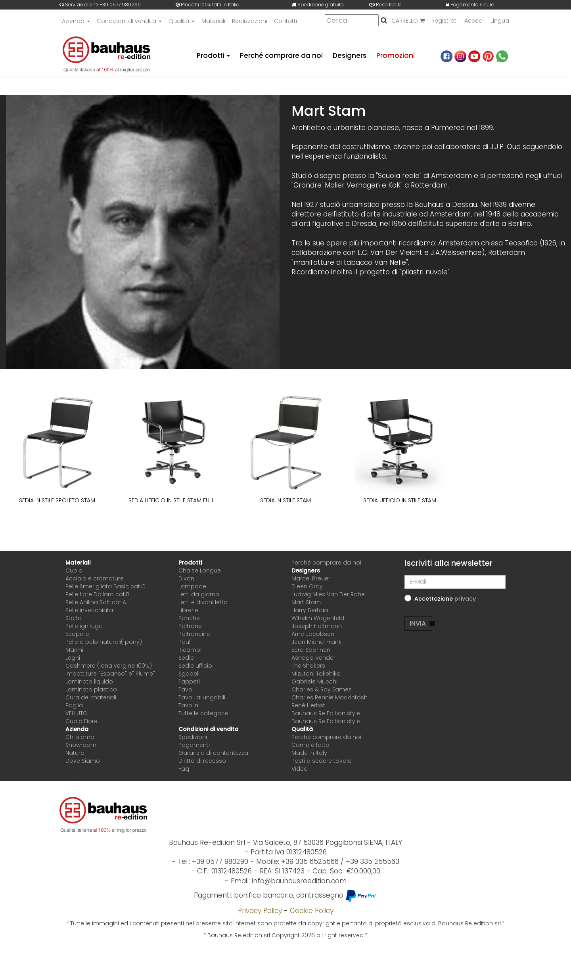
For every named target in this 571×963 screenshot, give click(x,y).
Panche (189, 618)
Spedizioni (192, 737)
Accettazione (445, 599)
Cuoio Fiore (81, 721)
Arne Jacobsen (312, 634)
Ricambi (189, 650)
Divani (186, 578)
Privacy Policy (260, 910)
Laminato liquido (89, 681)
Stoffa (73, 618)
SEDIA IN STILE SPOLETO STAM (57, 500)
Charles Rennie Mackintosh (329, 697)
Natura (74, 753)
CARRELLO (408, 21)
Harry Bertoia (309, 610)
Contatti (285, 21)
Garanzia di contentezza (213, 753)
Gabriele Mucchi (314, 681)
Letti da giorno (198, 594)
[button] (465, 599)
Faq (183, 769)
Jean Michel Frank (316, 642)
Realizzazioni (249, 21)
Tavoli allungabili (201, 697)
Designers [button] (305, 570)
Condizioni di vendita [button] (129, 21)
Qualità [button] (182, 21)
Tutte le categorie (203, 713)
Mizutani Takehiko (316, 674)
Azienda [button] (76, 21)
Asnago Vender (313, 658)
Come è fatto (310, 745)
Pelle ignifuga (84, 626)
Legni (72, 658)
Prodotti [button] (212, 55)
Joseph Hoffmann (316, 626)
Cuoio (73, 570)
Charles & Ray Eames (321, 689)
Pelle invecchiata (89, 610)
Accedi (474, 21)
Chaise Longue (199, 570)
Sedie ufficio (195, 666)
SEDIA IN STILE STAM (285, 500)
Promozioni (395, 55)
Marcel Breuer (310, 578)
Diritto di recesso (202, 761)
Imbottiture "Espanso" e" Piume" (110, 674)
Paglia (74, 705)
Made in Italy (309, 753)
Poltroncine (194, 634)
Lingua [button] (500, 21)
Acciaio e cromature (94, 578)
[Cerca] (352, 21)
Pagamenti (194, 745)
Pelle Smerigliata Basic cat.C (105, 586)
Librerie (188, 610)
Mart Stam (306, 602)
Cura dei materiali (90, 697)
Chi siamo (79, 737)
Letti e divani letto (203, 602)
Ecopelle (77, 634)
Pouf (184, 642)
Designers (349, 55)
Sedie (186, 658)
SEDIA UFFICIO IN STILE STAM (399, 500)
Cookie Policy (311, 910)
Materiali (213, 21)
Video (299, 769)
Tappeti (189, 681)
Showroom (80, 745)
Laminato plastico (91, 689)
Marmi (74, 650)
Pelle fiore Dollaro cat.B (97, 594)
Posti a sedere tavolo (321, 761)
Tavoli (186, 689)
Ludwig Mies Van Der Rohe (328, 594)
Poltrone (190, 626)
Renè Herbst (308, 705)
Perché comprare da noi (281, 55)
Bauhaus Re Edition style (325, 713)
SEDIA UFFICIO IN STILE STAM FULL (171, 500)
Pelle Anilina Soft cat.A (95, 602)
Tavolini (188, 705)
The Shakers (308, 666)
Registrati (444, 21)
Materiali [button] (77, 563)
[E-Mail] (455, 582)
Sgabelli (189, 674)
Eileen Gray (307, 586)
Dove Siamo (82, 761)
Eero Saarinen (310, 650)
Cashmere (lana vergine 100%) (108, 666)
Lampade (192, 586)
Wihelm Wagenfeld (317, 618)
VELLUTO (76, 713)
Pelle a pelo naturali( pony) (103, 642)
